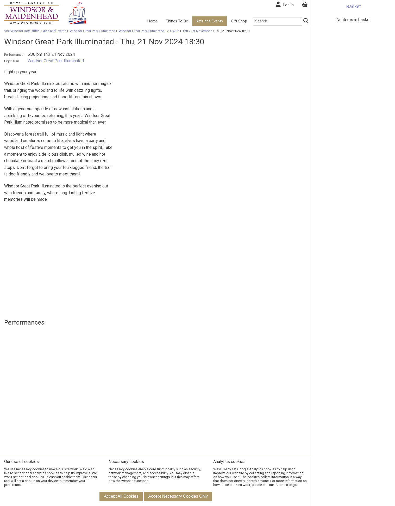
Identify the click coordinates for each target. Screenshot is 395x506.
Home (152, 21)
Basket (353, 6)
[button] (121, 496)
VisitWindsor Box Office (22, 31)
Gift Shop (239, 21)
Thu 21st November (197, 31)
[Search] (306, 21)
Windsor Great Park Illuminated (92, 31)
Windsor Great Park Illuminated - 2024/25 (149, 31)
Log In (288, 5)
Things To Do (177, 21)
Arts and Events (209, 21)
